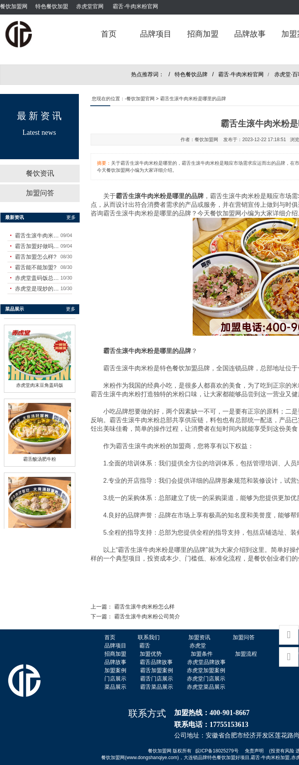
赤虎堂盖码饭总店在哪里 (37, 278)
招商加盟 (203, 33)
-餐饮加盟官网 (140, 98)
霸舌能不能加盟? (36, 267)
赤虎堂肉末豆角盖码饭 (39, 383)
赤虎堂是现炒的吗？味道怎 (37, 288)
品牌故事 (250, 33)
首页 (109, 33)
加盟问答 (40, 193)
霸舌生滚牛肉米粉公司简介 (147, 617)
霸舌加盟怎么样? (36, 257)
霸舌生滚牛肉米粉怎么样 (144, 607)
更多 (71, 217)
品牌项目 (155, 33)
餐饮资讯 (40, 173)
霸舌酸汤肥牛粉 (39, 457)
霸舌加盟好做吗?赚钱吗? (37, 246)
